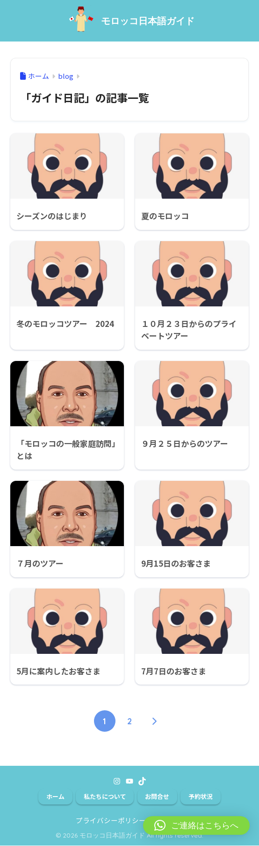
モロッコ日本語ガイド (147, 21)
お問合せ (157, 796)
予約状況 (200, 796)
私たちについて (105, 796)
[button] (196, 825)
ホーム (55, 796)
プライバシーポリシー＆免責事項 (128, 820)
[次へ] (154, 721)
